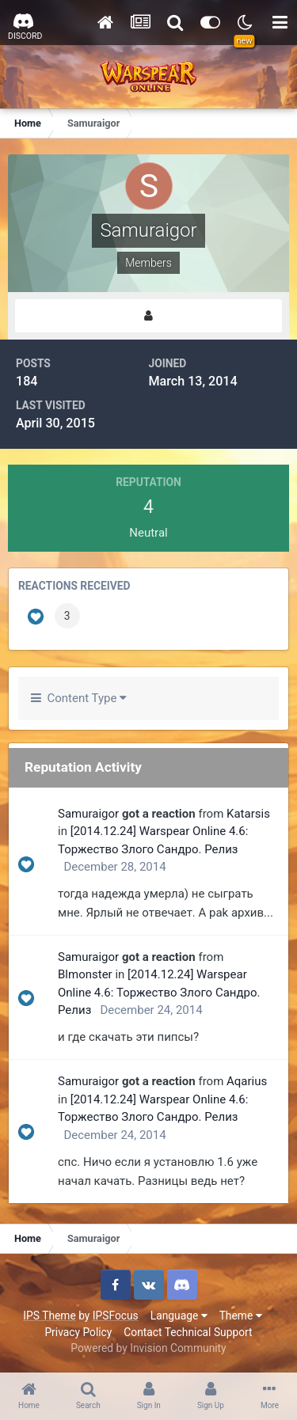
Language (179, 1315)
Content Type (79, 698)
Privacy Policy (78, 1332)
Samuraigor (88, 814)
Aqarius (247, 1081)
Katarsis (248, 814)
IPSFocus (116, 1315)
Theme (240, 1315)
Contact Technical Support (188, 1332)
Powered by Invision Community (148, 1348)
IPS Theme (49, 1315)
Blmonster (85, 974)
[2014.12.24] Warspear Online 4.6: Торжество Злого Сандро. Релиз (159, 992)
